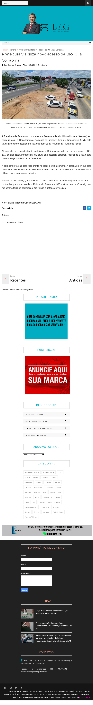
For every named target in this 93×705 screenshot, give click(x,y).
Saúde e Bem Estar (54, 502)
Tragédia (27, 512)
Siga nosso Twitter (47, 415)
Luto (44, 492)
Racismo (41, 502)
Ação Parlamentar (48, 472)
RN (34, 502)
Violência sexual (58, 512)
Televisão (56, 507)
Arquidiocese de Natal (32, 472)
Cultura (38, 482)
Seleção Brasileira (30, 507)
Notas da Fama (47, 497)
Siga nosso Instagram (47, 436)
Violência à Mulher (31, 517)
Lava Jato (28, 492)
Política (27, 502)
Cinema (27, 477)
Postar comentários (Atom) (21, 290)
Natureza (28, 497)
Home (4, 50)
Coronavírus (28, 482)
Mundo (52, 492)
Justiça (58, 487)
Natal (60, 492)
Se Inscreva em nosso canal (47, 429)
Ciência (35, 477)
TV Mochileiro (44, 507)
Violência (46, 512)
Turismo (36, 512)
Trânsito (12, 50)
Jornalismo (48, 487)
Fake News (38, 487)
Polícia (58, 497)
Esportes (28, 487)
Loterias (37, 492)
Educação (57, 482)
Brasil (60, 472)
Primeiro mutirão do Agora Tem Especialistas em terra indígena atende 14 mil (51, 626)
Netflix (37, 497)
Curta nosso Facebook (47, 422)
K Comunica (84, 700)
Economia (48, 482)
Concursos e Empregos (49, 477)
